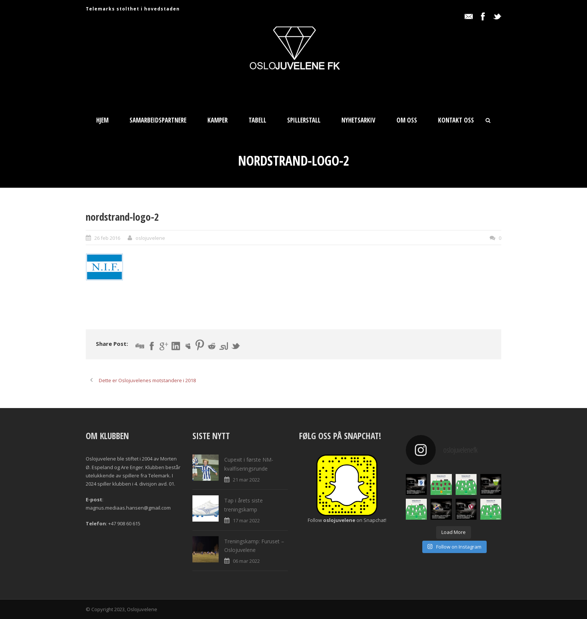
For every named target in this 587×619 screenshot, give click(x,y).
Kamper (217, 120)
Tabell (257, 120)
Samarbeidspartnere (158, 120)
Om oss (406, 120)
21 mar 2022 (246, 479)
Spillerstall (303, 120)
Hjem (102, 120)
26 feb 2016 (107, 238)
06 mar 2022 (246, 561)
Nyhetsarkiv (358, 120)
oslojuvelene (150, 238)
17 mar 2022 (246, 520)
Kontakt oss (456, 120)
